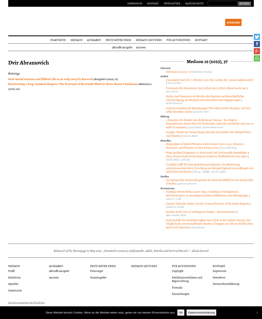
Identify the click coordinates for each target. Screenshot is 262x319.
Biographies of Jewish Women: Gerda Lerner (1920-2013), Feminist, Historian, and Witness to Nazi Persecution (205, 146)
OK (181, 312)
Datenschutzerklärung (226, 284)
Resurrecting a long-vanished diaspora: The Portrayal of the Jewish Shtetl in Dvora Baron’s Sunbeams (73, 83)
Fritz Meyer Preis (118, 40)
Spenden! (233, 22)
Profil (11, 271)
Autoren (141, 47)
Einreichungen (180, 294)
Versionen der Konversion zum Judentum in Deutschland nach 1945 (206, 88)
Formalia (177, 287)
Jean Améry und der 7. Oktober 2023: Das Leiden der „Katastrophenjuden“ (210, 80)
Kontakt (153, 3)
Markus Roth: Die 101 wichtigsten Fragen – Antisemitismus (201, 211)
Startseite (58, 40)
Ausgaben (94, 40)
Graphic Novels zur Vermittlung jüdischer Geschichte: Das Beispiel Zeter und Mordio (208, 134)
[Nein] (257, 313)
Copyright (178, 271)
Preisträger (96, 271)
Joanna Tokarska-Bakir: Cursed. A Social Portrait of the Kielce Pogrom (207, 203)
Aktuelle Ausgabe (122, 47)
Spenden (13, 284)
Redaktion (14, 277)
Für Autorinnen (178, 40)
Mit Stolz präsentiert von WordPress (26, 302)
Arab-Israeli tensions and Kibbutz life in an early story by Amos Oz (50, 78)
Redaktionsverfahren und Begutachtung (187, 279)
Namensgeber (98, 277)
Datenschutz (194, 3)
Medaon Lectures (149, 40)
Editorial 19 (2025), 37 (178, 71)
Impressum (134, 3)
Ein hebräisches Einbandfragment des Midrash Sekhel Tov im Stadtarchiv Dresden (209, 182)
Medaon (76, 40)
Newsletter (172, 3)
